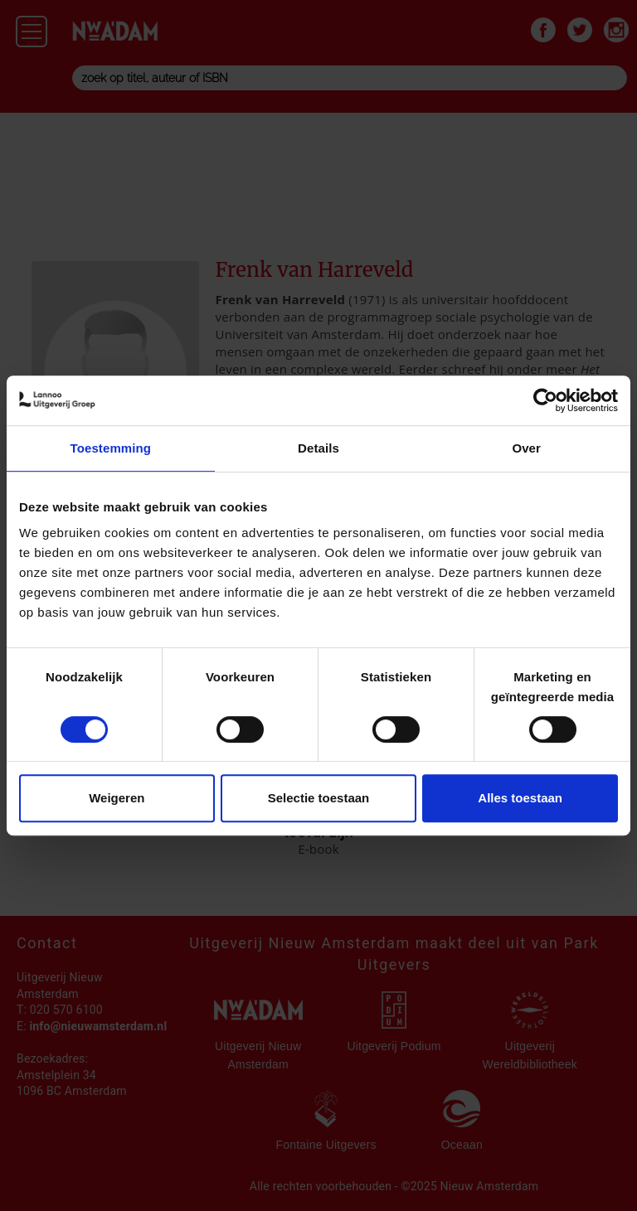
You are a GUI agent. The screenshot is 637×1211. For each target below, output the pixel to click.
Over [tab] (526, 448)
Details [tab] (318, 448)
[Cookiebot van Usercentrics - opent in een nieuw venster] (545, 400)
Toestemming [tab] (111, 448)
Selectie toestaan (319, 798)
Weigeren (116, 798)
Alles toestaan (520, 798)
